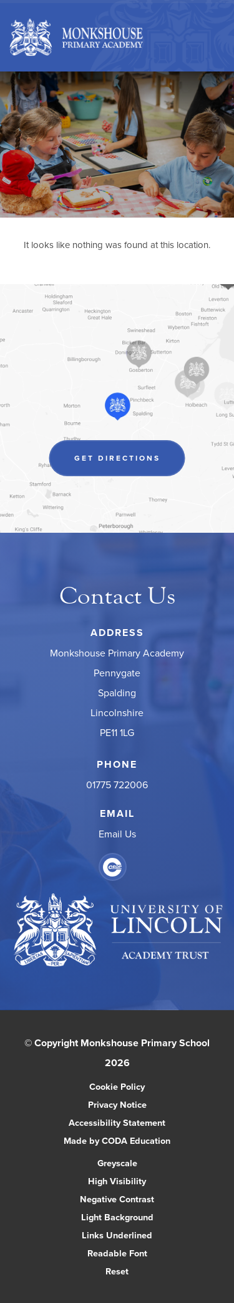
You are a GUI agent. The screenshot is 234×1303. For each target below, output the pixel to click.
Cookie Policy (117, 1086)
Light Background (117, 1216)
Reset (117, 1271)
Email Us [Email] (117, 833)
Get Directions (117, 458)
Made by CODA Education (117, 1140)
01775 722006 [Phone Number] (117, 784)
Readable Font (117, 1252)
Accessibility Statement (117, 1122)
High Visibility (117, 1180)
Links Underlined (117, 1234)
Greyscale (117, 1162)
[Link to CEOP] (113, 867)
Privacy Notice (117, 1104)
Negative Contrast (117, 1198)
